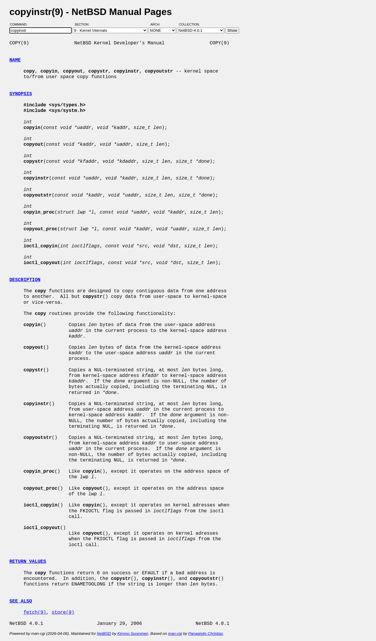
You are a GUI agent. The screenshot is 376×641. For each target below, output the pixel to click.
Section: (83, 24)
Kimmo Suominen (132, 633)
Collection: (189, 24)
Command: (20, 24)
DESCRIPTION (25, 280)
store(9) (63, 612)
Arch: (157, 24)
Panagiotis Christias (205, 633)
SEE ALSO (20, 601)
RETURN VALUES (27, 561)
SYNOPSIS (20, 94)
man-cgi (175, 633)
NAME (15, 60)
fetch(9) (35, 612)
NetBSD (104, 633)
